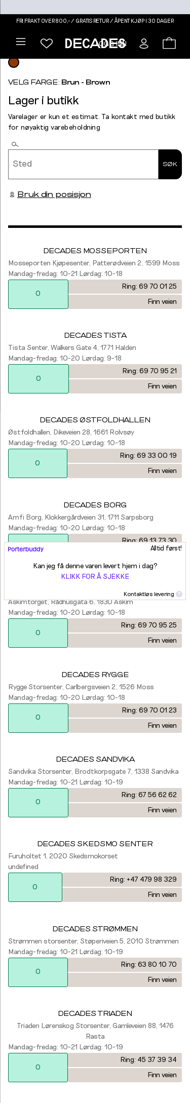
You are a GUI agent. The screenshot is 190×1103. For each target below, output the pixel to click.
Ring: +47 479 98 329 (143, 879)
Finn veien (162, 301)
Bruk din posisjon (49, 194)
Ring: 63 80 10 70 (149, 964)
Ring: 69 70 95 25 (149, 625)
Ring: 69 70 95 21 (149, 371)
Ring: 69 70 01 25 (149, 286)
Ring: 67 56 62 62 (149, 795)
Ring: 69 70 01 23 (149, 710)
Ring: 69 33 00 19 (148, 455)
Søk (170, 164)
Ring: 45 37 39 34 (148, 1059)
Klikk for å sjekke (95, 576)
